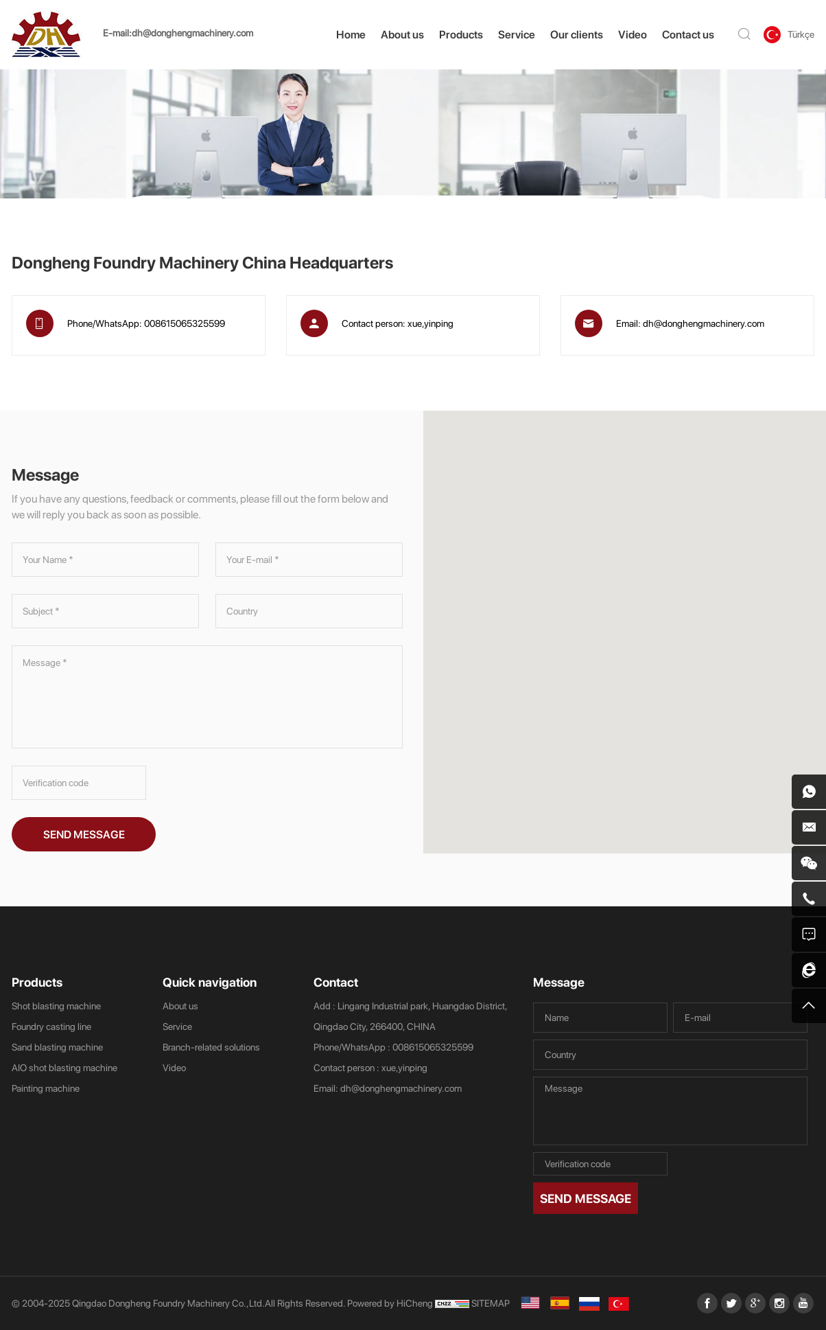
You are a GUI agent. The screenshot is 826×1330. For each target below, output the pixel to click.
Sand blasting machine (57, 1046)
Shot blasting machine (56, 1005)
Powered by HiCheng (390, 1302)
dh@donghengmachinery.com (192, 32)
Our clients (576, 34)
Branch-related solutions (211, 1046)
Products (461, 34)
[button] (635, 619)
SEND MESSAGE (84, 834)
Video (632, 34)
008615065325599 (184, 323)
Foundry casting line (51, 1026)
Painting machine (46, 1087)
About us (402, 34)
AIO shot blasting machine (64, 1067)
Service (516, 34)
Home (351, 34)
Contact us (688, 34)
